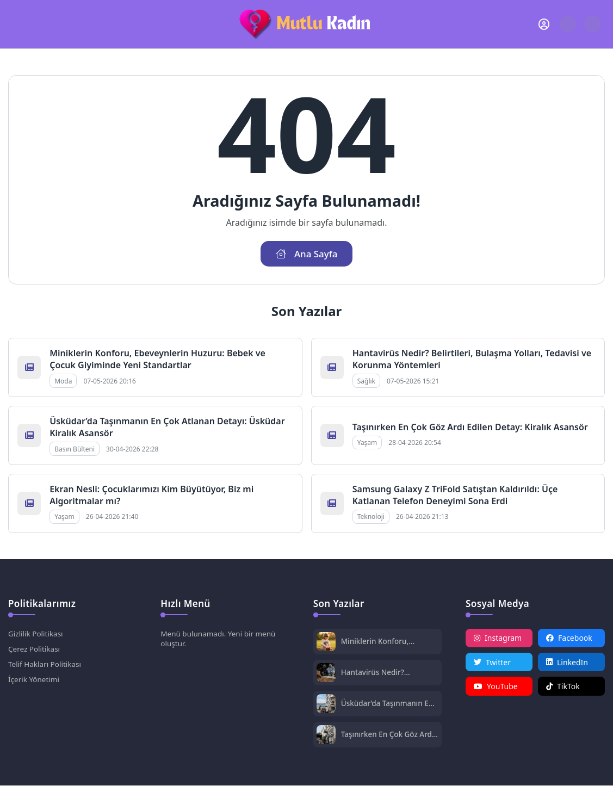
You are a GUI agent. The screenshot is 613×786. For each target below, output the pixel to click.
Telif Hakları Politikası (46, 666)
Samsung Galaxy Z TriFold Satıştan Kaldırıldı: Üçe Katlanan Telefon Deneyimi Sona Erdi (455, 496)
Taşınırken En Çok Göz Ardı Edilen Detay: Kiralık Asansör (470, 428)
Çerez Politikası (35, 650)
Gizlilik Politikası (36, 634)
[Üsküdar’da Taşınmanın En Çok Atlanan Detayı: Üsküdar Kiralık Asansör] (326, 705)
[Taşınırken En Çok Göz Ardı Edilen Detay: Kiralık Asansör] (326, 736)
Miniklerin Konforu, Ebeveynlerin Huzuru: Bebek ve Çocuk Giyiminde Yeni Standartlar (157, 360)
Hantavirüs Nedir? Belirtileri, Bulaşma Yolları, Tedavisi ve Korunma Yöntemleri (388, 673)
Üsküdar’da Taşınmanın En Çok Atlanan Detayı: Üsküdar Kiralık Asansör (389, 704)
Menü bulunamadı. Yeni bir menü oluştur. (220, 639)
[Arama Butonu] (567, 24)
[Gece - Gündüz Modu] (592, 29)
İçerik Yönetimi (34, 682)
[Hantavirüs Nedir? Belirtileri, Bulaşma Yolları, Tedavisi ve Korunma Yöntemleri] (326, 674)
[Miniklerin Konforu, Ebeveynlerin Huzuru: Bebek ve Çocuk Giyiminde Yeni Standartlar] (326, 643)
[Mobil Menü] (17, 24)
